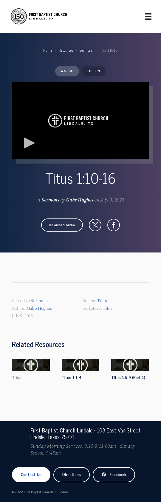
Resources (66, 50)
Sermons (86, 50)
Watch (67, 71)
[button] (62, 225)
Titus (102, 301)
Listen (93, 71)
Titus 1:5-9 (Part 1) (128, 377)
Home (47, 50)
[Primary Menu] (148, 16)
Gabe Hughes (79, 200)
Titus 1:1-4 (72, 377)
